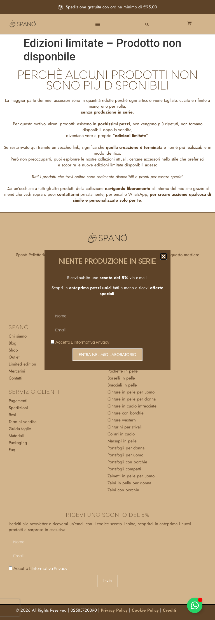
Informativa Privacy (91, 343)
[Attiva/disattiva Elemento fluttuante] (194, 605)
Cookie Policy (145, 610)
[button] (97, 24)
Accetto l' (40, 569)
